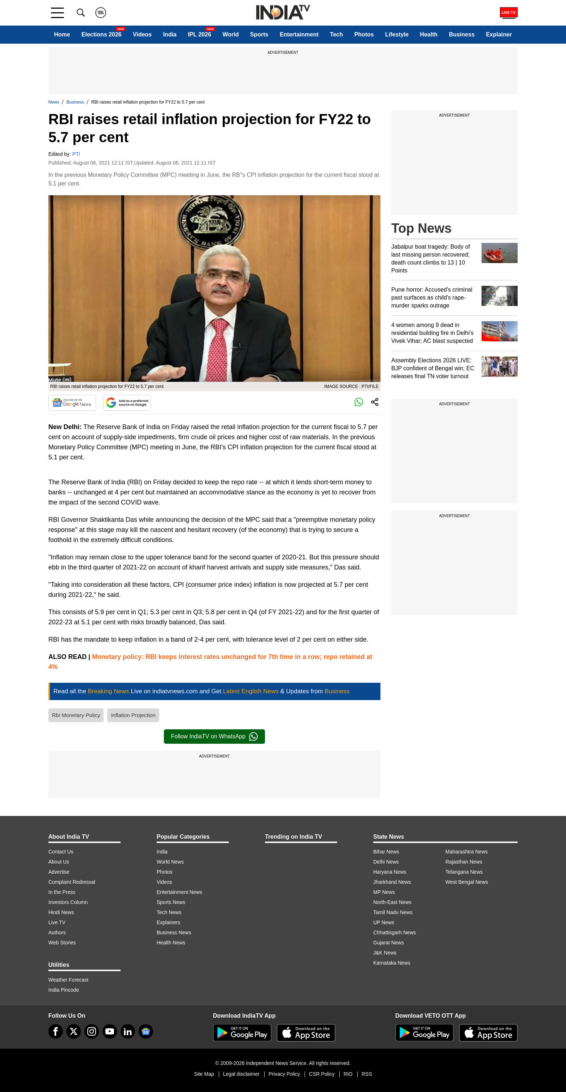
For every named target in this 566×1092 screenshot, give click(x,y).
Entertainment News (179, 892)
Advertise (58, 872)
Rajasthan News (463, 862)
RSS (367, 1074)
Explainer (499, 34)
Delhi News (386, 862)
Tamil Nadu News (393, 912)
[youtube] (110, 1031)
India (170, 34)
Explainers (168, 922)
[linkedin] (128, 1031)
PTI (76, 154)
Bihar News (386, 852)
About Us (58, 862)
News (53, 102)
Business (462, 34)
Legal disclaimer (241, 1074)
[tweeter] (73, 1031)
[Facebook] (55, 1031)
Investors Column (68, 902)
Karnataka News (391, 963)
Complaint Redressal (71, 882)
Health (428, 34)
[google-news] (146, 1031)
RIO (348, 1074)
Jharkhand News (392, 882)
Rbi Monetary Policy (76, 715)
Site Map (204, 1074)
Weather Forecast (68, 980)
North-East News (392, 902)
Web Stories (62, 942)
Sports (259, 34)
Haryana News (389, 872)
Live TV (56, 922)
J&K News (385, 953)
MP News (384, 892)
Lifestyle (397, 34)
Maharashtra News (466, 852)
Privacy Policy (284, 1074)
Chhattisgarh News (394, 932)
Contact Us (60, 852)
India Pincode (63, 990)
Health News (171, 942)
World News (170, 862)
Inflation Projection (133, 715)
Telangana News (464, 872)
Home (62, 34)
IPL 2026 (199, 34)
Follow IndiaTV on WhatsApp (214, 736)
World (230, 34)
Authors (57, 932)
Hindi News (61, 912)
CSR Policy (322, 1074)
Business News (174, 932)
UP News (383, 922)
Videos (142, 34)
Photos (364, 34)
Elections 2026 (102, 34)
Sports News (171, 902)
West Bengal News (466, 882)
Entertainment (299, 34)
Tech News (169, 912)
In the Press (61, 892)
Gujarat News (388, 942)
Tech (336, 34)
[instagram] (91, 1031)
